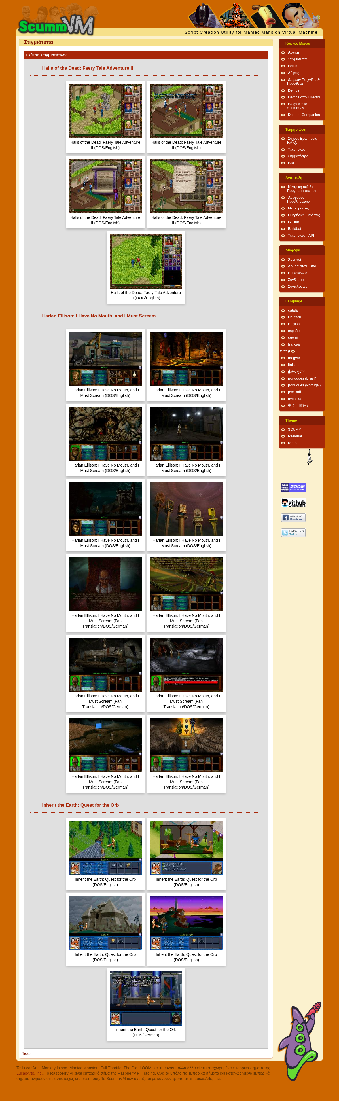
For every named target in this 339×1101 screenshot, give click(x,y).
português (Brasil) (302, 378)
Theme (291, 420)
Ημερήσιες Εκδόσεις (304, 215)
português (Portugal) (304, 385)
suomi (293, 338)
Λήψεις (293, 73)
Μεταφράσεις (298, 208)
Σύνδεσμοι (296, 280)
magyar (294, 358)
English (294, 324)
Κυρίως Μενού (297, 43)
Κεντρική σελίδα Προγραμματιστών (301, 189)
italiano (294, 365)
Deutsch (294, 317)
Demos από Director (304, 97)
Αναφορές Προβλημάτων (298, 200)
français (294, 344)
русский (294, 392)
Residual (295, 436)
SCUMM (295, 429)
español (294, 331)
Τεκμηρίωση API (301, 236)
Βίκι (291, 163)
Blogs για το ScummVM (297, 106)
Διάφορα (292, 250)
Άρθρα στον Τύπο (302, 266)
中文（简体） (299, 406)
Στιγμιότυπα (297, 59)
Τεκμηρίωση (295, 130)
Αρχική (293, 52)
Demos (293, 90)
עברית (285, 351)
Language (293, 301)
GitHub (293, 222)
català (293, 310)
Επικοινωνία (297, 273)
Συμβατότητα (298, 156)
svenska (294, 399)
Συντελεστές (297, 287)
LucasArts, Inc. (29, 1073)
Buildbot (294, 229)
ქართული (297, 372)
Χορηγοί (294, 259)
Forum (293, 66)
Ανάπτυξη (293, 178)
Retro (292, 443)
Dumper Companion (304, 115)
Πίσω (26, 1053)
